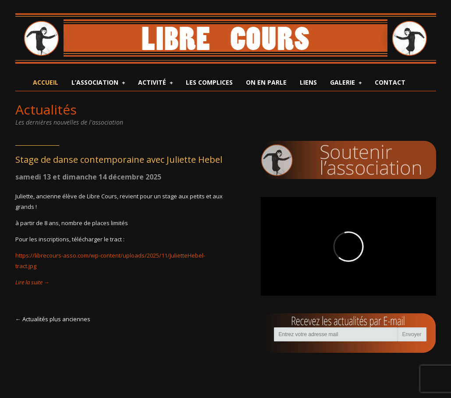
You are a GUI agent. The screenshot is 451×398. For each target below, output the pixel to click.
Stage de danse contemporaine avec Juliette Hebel (118, 159)
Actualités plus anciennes (56, 319)
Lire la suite (32, 282)
